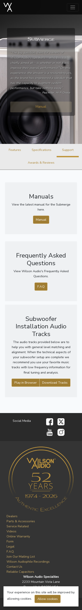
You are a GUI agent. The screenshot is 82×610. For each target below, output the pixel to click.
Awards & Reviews (41, 162)
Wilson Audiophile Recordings (28, 561)
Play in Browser (25, 382)
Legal (10, 546)
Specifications (41, 150)
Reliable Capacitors (20, 571)
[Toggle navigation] (73, 7)
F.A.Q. (10, 551)
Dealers (12, 516)
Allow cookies (47, 599)
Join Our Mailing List (21, 556)
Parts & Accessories (21, 521)
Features (15, 150)
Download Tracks (55, 382)
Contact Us (14, 566)
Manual (40, 106)
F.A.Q (41, 286)
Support (67, 150)
